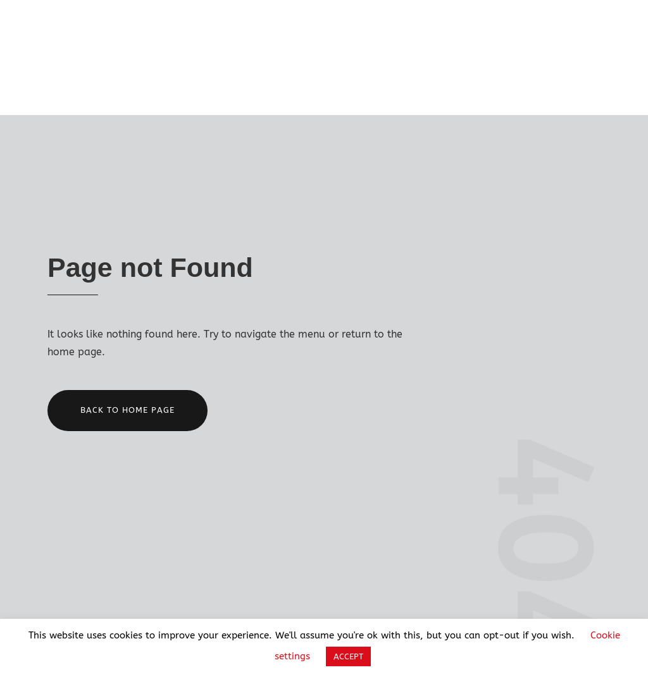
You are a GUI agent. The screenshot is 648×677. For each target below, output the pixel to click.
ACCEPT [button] (348, 656)
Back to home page (127, 410)
